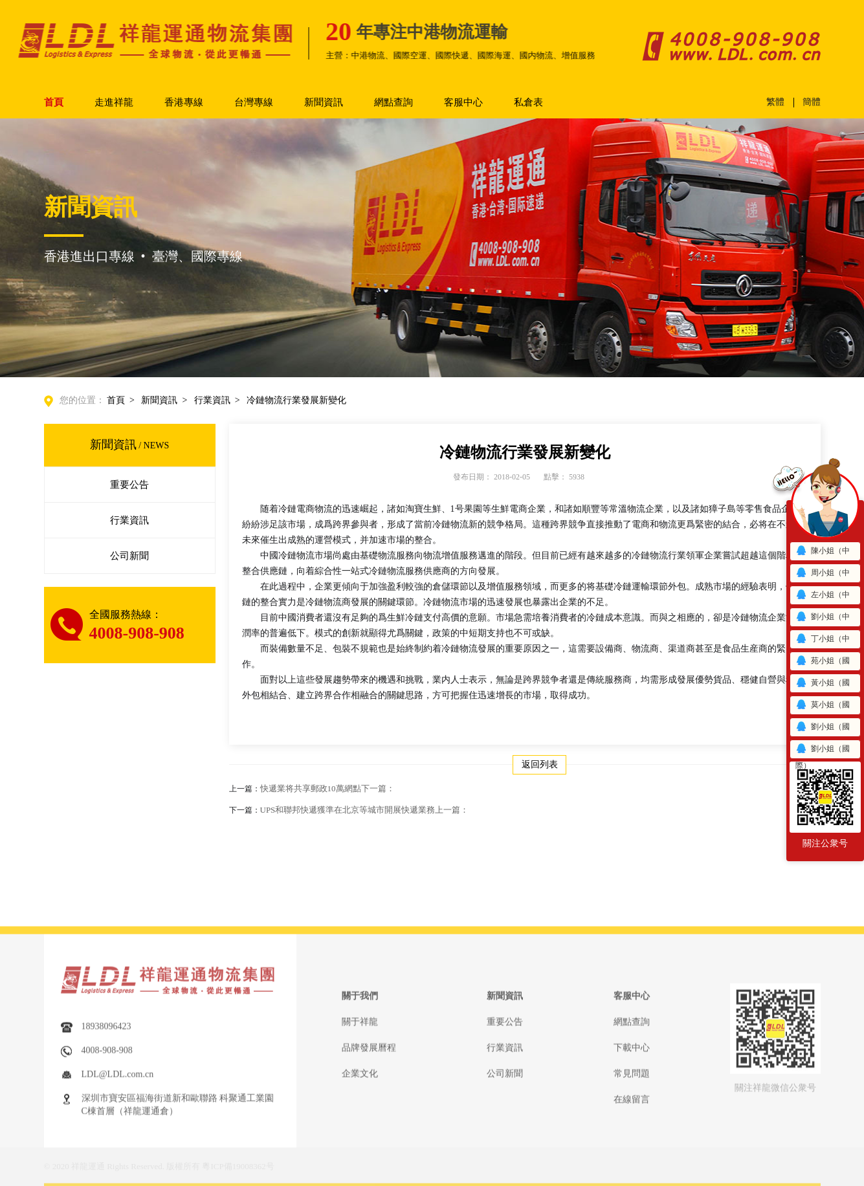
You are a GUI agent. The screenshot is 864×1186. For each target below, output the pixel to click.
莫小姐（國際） (822, 707)
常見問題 (632, 1147)
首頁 (53, 102)
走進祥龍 (113, 102)
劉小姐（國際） (822, 729)
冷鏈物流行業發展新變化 (296, 400)
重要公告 (129, 484)
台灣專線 (253, 102)
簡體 (812, 102)
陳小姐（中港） (822, 553)
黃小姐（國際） (822, 685)
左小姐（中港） (822, 597)
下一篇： (378, 788)
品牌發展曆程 (369, 1121)
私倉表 (528, 102)
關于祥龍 (360, 1095)
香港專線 (183, 102)
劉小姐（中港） (822, 619)
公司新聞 (129, 556)
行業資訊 (212, 400)
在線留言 (632, 1173)
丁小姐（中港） (822, 641)
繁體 (775, 102)
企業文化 (360, 1147)
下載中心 (632, 1121)
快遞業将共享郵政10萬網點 (327, 788)
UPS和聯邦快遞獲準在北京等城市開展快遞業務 (364, 810)
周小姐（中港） (822, 575)
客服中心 (463, 102)
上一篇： (452, 810)
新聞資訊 (323, 102)
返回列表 (540, 764)
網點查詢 (393, 102)
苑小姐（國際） (822, 663)
